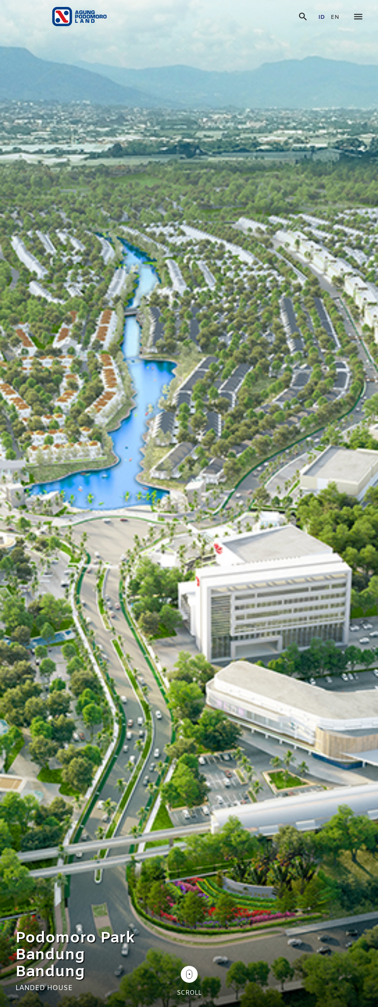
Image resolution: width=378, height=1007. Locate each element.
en (335, 17)
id (321, 17)
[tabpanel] (189, 503)
